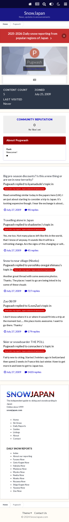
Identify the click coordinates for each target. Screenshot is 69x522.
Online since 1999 (15, 407)
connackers (35, 346)
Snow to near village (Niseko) (21, 260)
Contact (17, 438)
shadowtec (35, 224)
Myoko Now (19, 472)
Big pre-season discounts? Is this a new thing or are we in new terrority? (32, 177)
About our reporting (22, 456)
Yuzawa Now (19, 487)
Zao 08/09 (9, 301)
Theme (27, 512)
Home (16, 419)
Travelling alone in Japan (18, 220)
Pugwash (9, 184)
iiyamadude (35, 184)
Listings (16, 432)
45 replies (31, 250)
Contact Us (40, 512)
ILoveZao (34, 305)
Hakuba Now (19, 465)
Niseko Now (18, 478)
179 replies (32, 331)
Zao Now (17, 491)
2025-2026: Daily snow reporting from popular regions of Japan (32, 36)
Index (15, 453)
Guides (16, 429)
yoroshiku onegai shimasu (44, 265)
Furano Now (18, 459)
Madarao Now (20, 469)
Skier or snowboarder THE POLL (23, 342)
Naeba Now (18, 475)
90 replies (31, 209)
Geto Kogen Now (21, 462)
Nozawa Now (19, 481)
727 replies (32, 290)
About (16, 435)
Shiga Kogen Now (21, 484)
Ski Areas (17, 423)
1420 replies (33, 371)
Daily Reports (19, 426)
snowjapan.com (14, 410)
